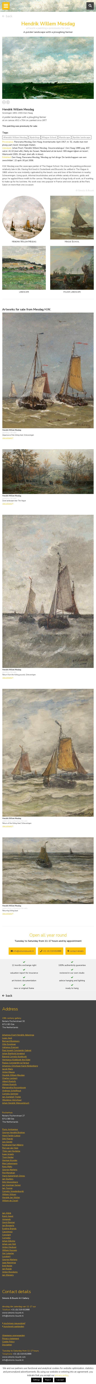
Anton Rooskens (10, 1272)
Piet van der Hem (10, 1148)
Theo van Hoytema (11, 1151)
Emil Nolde (7, 1265)
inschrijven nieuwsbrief (13, 1323)
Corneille (6, 1237)
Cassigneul (7, 1231)
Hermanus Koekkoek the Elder (16, 1059)
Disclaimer (7, 1344)
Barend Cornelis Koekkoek (14, 1056)
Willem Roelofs (9, 1084)
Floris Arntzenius (10, 1129)
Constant (6, 1234)
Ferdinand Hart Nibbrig (12, 1144)
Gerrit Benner (8, 1222)
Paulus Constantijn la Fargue (15, 1062)
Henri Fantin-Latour (11, 1135)
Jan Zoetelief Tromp (11, 1096)
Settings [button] (36, 1380)
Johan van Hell (9, 1244)
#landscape (64, 137)
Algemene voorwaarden (13, 1335)
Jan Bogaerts (8, 1225)
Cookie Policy (8, 1341)
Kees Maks (7, 1166)
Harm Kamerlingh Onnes (13, 1175)
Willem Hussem (9, 1250)
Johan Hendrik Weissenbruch (15, 1103)
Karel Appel (7, 1216)
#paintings (35, 137)
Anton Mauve (8, 1072)
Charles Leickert (9, 1078)
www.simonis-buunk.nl (12, 1312)
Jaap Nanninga (9, 1262)
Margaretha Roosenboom (14, 1087)
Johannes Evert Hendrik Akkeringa (18, 1035)
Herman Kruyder (9, 1160)
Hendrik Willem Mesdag (13, 1075)
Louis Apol (7, 1038)
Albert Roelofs (9, 1081)
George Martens (9, 1169)
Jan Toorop (7, 1188)
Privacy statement (10, 1338)
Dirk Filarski (7, 1138)
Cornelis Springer (10, 1093)
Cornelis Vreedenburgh (13, 1191)
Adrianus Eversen (10, 1047)
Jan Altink (6, 1213)
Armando (6, 1219)
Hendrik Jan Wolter (11, 1197)
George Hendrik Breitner (13, 1132)
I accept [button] (60, 1379)
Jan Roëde (7, 1268)
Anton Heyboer (9, 1247)
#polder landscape (81, 137)
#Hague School (49, 137)
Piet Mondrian (8, 1172)
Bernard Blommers (11, 1041)
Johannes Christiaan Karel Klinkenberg (20, 1065)
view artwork (7, 438)
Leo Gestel (7, 1141)
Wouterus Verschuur (12, 1100)
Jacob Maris (7, 1069)
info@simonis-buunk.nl (12, 1315)
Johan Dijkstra (8, 1241)
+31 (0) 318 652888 (50, 951)
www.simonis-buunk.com (14, 1357)
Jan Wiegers (8, 1275)
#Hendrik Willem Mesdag (15, 137)
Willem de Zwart (10, 1200)
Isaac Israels (8, 1154)
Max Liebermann (9, 1163)
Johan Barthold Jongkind (13, 1053)
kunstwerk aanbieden (13, 1326)
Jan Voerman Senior (11, 1185)
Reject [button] (48, 1379)
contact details (76, 951)
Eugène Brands (9, 1228)
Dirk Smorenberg (10, 1182)
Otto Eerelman (9, 1044)
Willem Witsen (9, 1194)
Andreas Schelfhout (11, 1090)
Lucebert (6, 1256)
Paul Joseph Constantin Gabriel (16, 1050)
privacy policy (61, 1375)
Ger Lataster (8, 1253)
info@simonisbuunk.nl (22, 951)
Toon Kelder (8, 1157)
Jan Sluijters (7, 1179)
